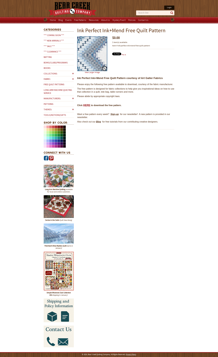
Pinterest (51, 158)
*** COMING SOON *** (54, 35)
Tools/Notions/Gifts (55, 115)
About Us (105, 20)
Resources (94, 20)
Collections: (50, 74)
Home (53, 20)
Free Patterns (80, 20)
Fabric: (47, 79)
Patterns (48, 104)
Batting (48, 57)
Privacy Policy (131, 354)
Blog (60, 20)
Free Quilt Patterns (54, 85)
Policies (132, 20)
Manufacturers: (52, 99)
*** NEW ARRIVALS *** (54, 41)
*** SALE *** (49, 46)
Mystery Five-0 (119, 20)
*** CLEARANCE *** (52, 52)
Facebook (46, 158)
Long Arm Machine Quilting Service (58, 91)
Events (68, 20)
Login (169, 8)
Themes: (48, 110)
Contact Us (143, 20)
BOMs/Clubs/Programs (56, 63)
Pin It (124, 55)
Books (47, 68)
